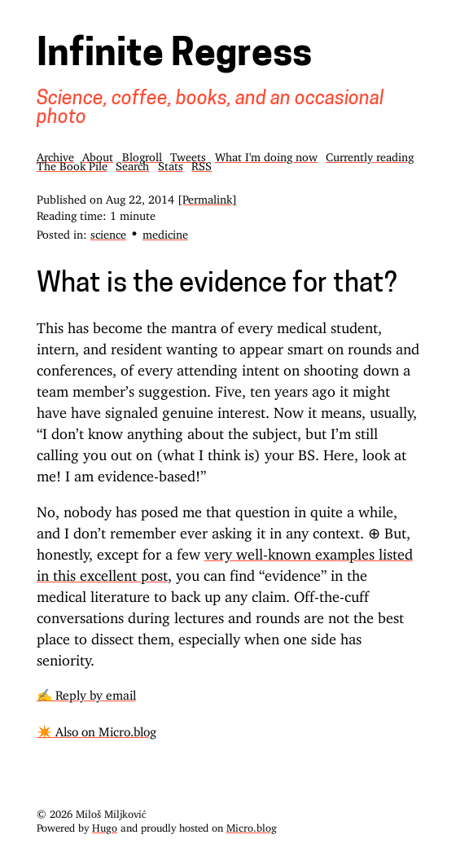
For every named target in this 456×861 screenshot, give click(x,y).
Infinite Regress (174, 55)
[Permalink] (207, 196)
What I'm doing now (266, 154)
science (108, 231)
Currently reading (370, 154)
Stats (170, 163)
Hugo (104, 825)
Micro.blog (251, 825)
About (97, 154)
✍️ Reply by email (86, 691)
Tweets (188, 154)
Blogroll (142, 154)
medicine (165, 231)
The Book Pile (72, 163)
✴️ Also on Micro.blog (96, 728)
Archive (55, 154)
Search (132, 163)
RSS (201, 163)
